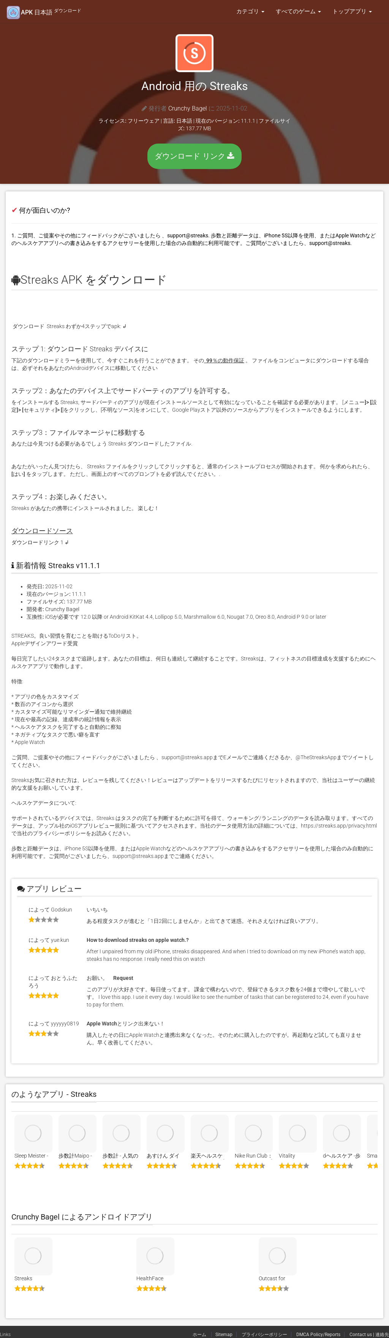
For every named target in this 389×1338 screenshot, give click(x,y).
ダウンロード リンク (194, 156)
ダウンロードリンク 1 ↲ (40, 542)
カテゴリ (250, 11)
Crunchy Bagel (187, 108)
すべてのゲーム (298, 11)
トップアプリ (352, 11)
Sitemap (223, 1334)
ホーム (200, 1334)
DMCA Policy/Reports (318, 1334)
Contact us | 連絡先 (369, 1334)
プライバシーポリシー (264, 1334)
